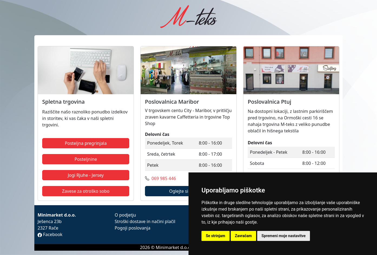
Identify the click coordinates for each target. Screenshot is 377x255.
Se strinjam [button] (215, 236)
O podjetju (125, 215)
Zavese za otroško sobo (85, 191)
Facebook (50, 234)
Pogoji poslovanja (132, 228)
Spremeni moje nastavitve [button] (284, 236)
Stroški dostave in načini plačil (145, 221)
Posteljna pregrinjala (86, 143)
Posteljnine (85, 159)
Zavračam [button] (243, 236)
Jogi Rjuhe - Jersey (86, 175)
